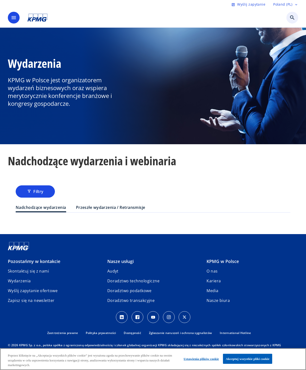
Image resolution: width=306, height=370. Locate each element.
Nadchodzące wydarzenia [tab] (41, 207)
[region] (153, 359)
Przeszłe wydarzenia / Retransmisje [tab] (110, 207)
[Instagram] (169, 317)
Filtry (35, 191)
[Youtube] (153, 317)
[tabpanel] (153, 222)
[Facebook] (137, 317)
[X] (184, 317)
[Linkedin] (122, 317)
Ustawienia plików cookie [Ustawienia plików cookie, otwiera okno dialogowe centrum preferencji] (201, 358)
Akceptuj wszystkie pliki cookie (247, 358)
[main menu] (14, 18)
